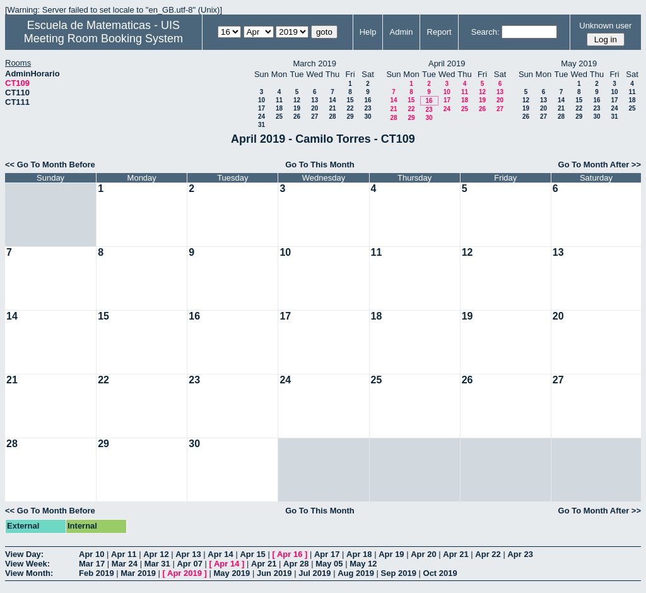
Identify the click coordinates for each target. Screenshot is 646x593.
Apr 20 (423, 554)
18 (279, 108)
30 (367, 116)
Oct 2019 (440, 573)
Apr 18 (359, 554)
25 (279, 116)
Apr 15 (252, 554)
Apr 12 (155, 554)
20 (314, 108)
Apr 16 (289, 554)
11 (279, 100)
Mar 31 (157, 563)
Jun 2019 (274, 573)
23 (367, 108)
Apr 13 (188, 554)
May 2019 (231, 573)
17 (261, 108)
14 (332, 100)
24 (261, 116)
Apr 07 (189, 563)
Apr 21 (455, 554)
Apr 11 (123, 554)
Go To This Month (320, 164)
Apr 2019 (184, 573)
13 (314, 100)
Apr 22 (487, 554)
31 (261, 124)
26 (296, 116)
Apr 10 (91, 554)
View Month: (29, 573)
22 (349, 108)
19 (296, 108)
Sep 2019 (398, 573)
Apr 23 (519, 554)
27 (314, 116)
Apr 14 (220, 554)
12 (296, 100)
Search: (485, 32)
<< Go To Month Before (50, 164)
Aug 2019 (356, 573)
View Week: (27, 563)
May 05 (329, 563)
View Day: (24, 554)
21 (332, 108)
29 (349, 116)
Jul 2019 (314, 573)
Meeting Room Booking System (103, 38)
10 (261, 100)
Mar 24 (125, 563)
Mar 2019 (138, 573)
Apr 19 (391, 554)
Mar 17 (92, 563)
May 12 (363, 563)
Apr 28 (295, 563)
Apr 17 (326, 554)
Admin (401, 32)
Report (439, 32)
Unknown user (605, 25)
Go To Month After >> (599, 164)
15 (349, 100)
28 (332, 116)
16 (367, 100)
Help (368, 32)
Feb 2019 (96, 573)
